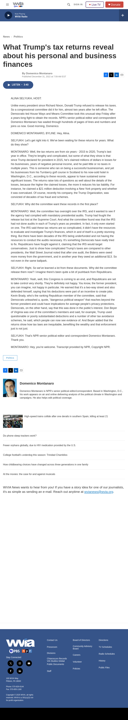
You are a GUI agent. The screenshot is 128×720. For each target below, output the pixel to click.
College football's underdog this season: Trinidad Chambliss (35, 455)
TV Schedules (105, 647)
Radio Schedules (107, 654)
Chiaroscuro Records (57, 658)
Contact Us (52, 640)
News (6, 36)
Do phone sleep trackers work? (20, 435)
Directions (103, 640)
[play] (8, 15)
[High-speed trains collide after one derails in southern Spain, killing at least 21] (13, 421)
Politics (18, 36)
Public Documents (55, 664)
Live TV (95, 4)
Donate (115, 4)
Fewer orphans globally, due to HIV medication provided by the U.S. (39, 445)
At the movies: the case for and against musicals (29, 474)
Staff (49, 671)
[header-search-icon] (69, 4)
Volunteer (77, 662)
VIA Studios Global (56, 661)
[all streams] (123, 15)
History (102, 661)
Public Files (104, 667)
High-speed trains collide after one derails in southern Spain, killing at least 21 (66, 416)
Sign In (78, 4)
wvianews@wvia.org (98, 491)
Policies (76, 669)
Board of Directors (81, 640)
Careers (76, 655)
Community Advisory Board (82, 647)
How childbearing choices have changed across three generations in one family (45, 464)
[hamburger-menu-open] (7, 5)
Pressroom (52, 647)
